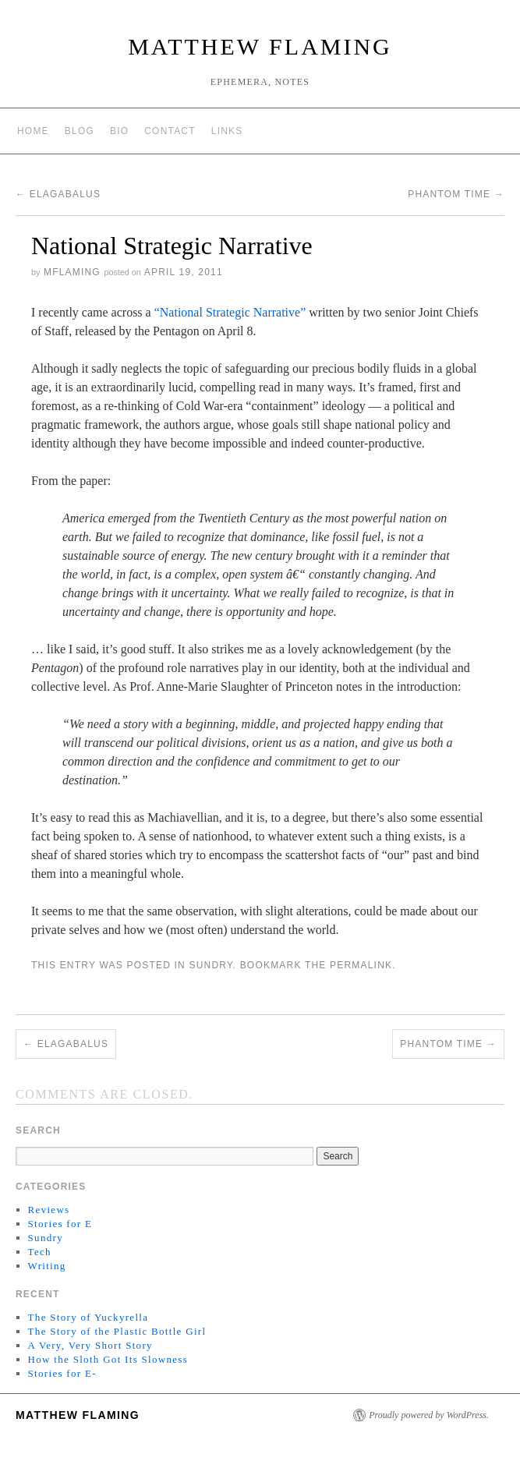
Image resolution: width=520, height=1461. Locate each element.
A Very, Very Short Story (90, 1345)
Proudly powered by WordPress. (429, 1415)
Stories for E (60, 1223)
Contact (170, 131)
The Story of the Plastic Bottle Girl (117, 1331)
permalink (361, 965)
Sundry (210, 965)
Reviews (49, 1209)
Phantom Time (456, 194)
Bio (119, 131)
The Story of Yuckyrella (88, 1317)
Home (33, 131)
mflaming (72, 272)
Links (227, 131)
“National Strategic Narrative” (230, 312)
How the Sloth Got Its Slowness (108, 1359)
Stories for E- (62, 1373)
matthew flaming (260, 46)
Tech (39, 1252)
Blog (79, 131)
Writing (47, 1266)
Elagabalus (58, 194)
